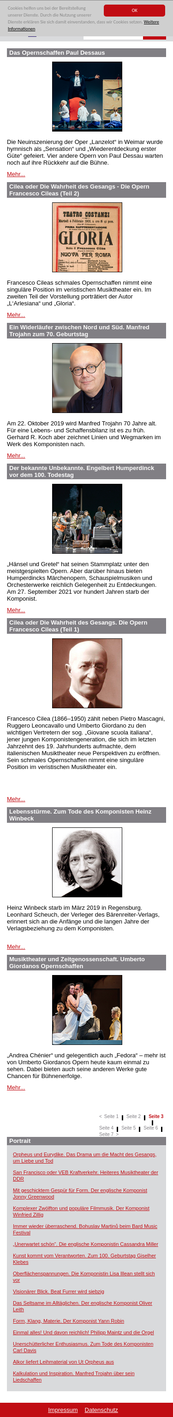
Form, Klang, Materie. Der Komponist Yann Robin (68, 1321)
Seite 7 (106, 1134)
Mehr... (16, 174)
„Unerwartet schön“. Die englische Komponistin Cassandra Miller (85, 1244)
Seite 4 (106, 1127)
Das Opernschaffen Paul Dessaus (57, 52)
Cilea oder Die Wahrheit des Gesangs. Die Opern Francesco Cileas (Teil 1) (78, 626)
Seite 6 (150, 1127)
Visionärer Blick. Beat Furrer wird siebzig (58, 1291)
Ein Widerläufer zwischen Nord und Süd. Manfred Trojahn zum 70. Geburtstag (79, 331)
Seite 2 (133, 1116)
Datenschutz (101, 1409)
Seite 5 (128, 1127)
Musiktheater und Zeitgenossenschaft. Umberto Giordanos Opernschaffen (77, 963)
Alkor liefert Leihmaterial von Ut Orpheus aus (63, 1362)
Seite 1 (111, 1116)
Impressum (63, 1409)
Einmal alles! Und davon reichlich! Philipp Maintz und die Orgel (83, 1332)
